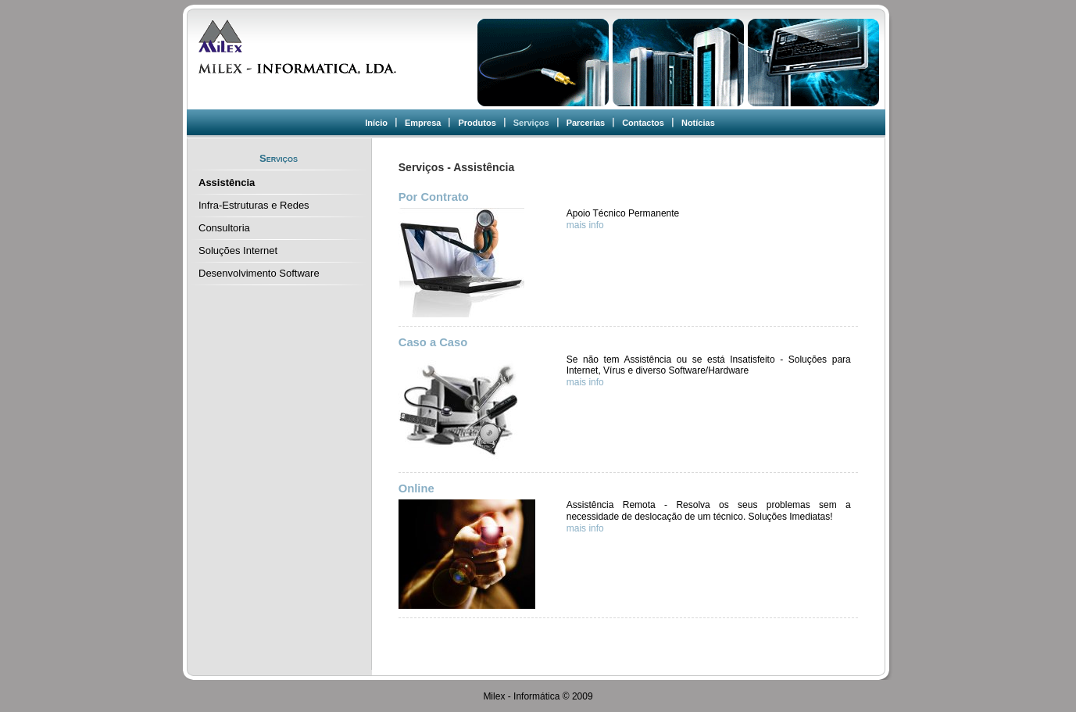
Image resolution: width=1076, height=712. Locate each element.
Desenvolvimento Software (259, 273)
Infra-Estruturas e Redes (253, 205)
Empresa (423, 122)
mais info (585, 225)
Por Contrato (434, 197)
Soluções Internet (237, 250)
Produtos (476, 122)
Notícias (698, 122)
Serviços (531, 122)
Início (376, 122)
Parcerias (586, 122)
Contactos (643, 122)
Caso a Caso (433, 342)
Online (416, 488)
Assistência (226, 182)
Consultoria (224, 228)
